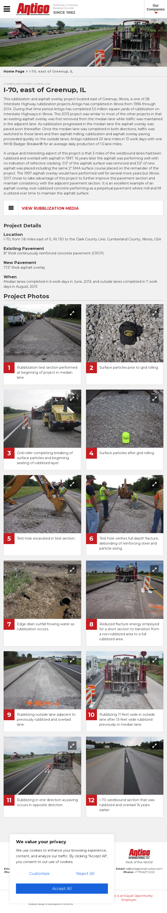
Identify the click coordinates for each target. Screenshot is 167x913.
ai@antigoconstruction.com (144, 868)
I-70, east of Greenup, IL (51, 71)
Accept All (62, 888)
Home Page (14, 71)
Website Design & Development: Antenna (50, 904)
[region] (62, 868)
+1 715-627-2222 (144, 872)
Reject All (85, 873)
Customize (39, 873)
